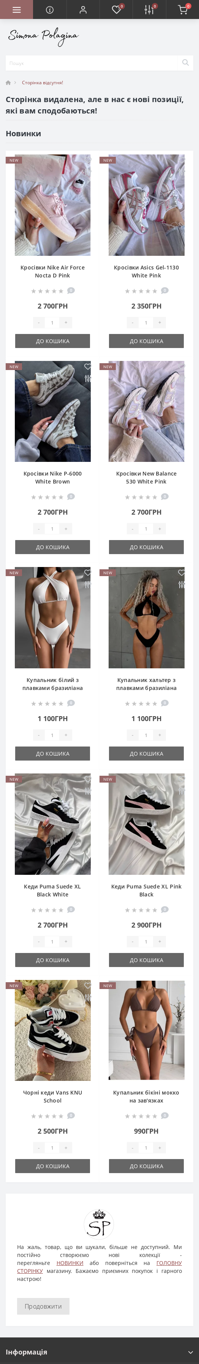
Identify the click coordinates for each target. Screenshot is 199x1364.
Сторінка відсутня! (42, 82)
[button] (83, 9)
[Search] (185, 63)
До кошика (52, 341)
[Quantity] (52, 322)
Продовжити (43, 1306)
